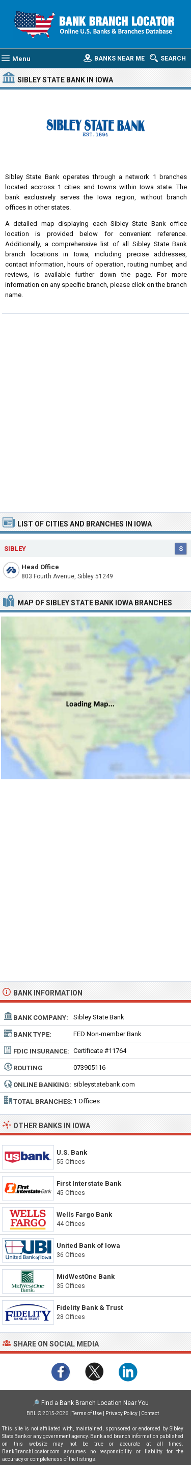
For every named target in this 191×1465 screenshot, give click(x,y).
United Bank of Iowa (88, 1245)
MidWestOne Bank (86, 1276)
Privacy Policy (121, 1413)
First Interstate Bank (89, 1183)
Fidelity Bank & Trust (90, 1307)
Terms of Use (87, 1413)
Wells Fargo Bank (84, 1214)
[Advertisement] (95, 411)
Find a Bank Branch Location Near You (95, 1403)
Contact (150, 1413)
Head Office (40, 567)
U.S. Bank (72, 1152)
